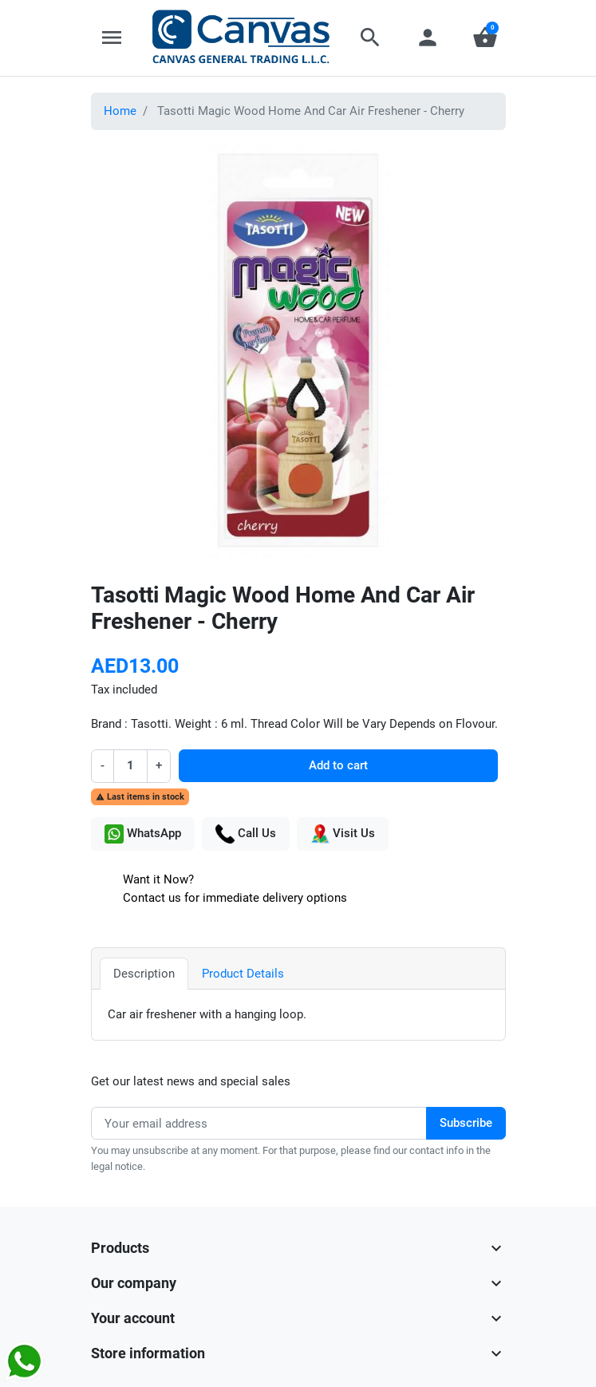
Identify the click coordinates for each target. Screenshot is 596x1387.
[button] (370, 37)
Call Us (245, 834)
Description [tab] (144, 973)
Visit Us (342, 834)
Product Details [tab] (243, 973)
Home (120, 111)
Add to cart (338, 765)
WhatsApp (143, 834)
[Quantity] (130, 765)
